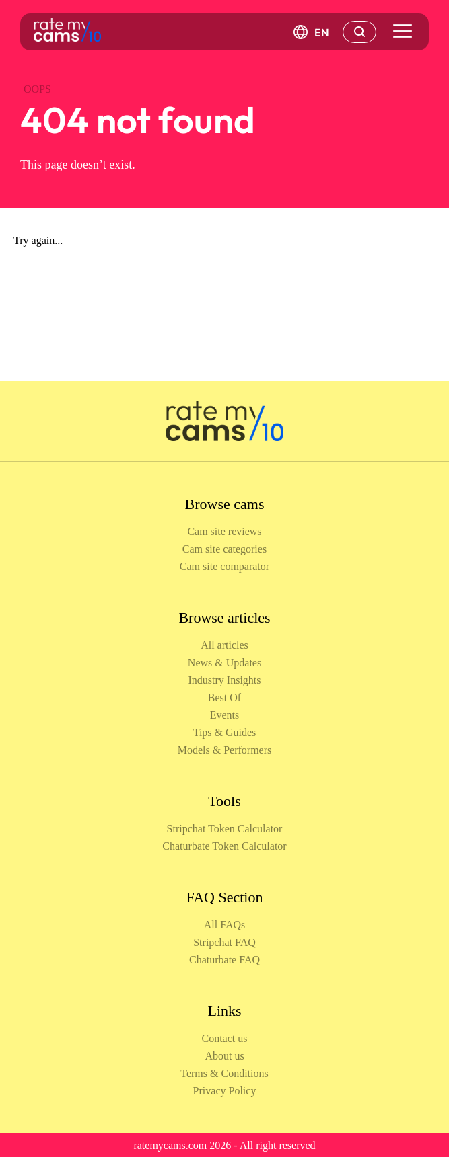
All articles (224, 645)
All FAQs (225, 924)
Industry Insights (224, 680)
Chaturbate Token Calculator (224, 846)
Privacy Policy (224, 1090)
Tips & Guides (224, 732)
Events (225, 715)
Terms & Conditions (224, 1073)
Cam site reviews (224, 531)
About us (224, 1056)
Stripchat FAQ (224, 942)
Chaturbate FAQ (224, 959)
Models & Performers (225, 750)
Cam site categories (224, 549)
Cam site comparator (224, 566)
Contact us (225, 1038)
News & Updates (224, 662)
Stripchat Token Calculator (225, 828)
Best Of (224, 697)
